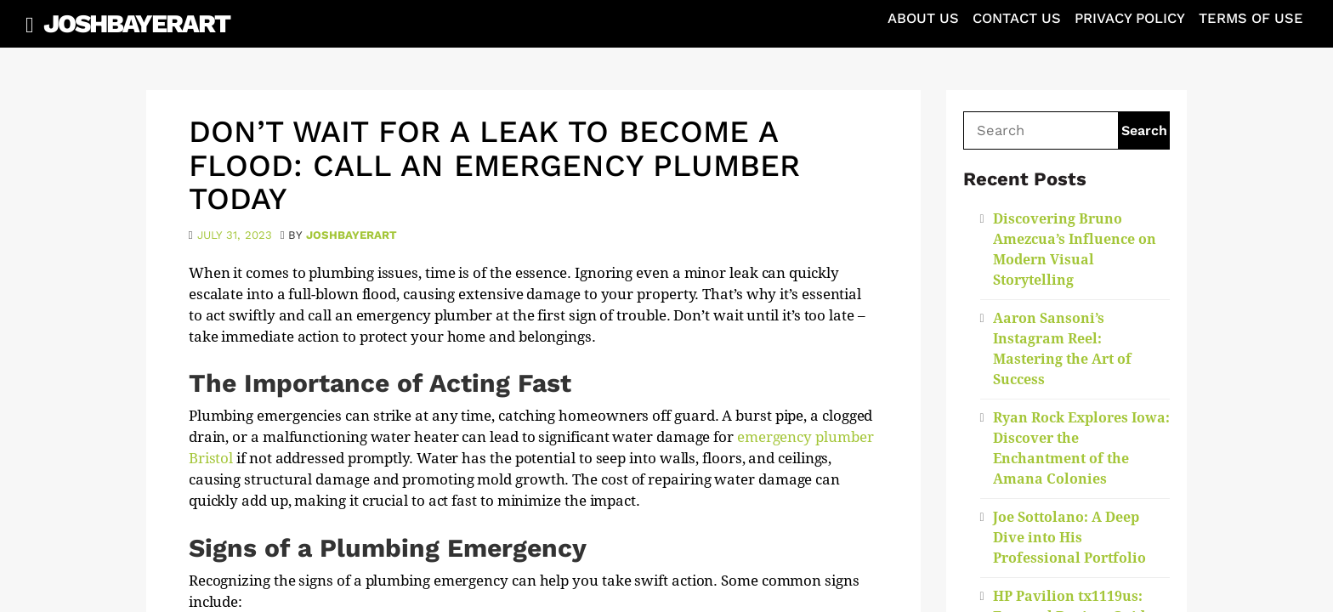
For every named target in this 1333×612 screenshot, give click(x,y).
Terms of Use (1251, 18)
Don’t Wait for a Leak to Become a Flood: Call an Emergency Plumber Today (494, 165)
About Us (923, 18)
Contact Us (1017, 18)
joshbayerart (351, 235)
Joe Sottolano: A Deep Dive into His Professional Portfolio (1069, 537)
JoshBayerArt (136, 23)
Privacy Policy (1130, 18)
